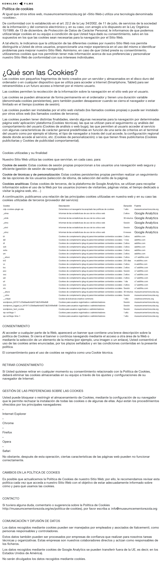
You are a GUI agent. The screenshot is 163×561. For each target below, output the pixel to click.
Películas (94, 4)
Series (113, 4)
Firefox (7, 432)
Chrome (8, 423)
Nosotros (150, 4)
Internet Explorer (14, 414)
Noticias (130, 4)
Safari (6, 451)
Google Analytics (146, 213)
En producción (69, 4)
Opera (6, 442)
